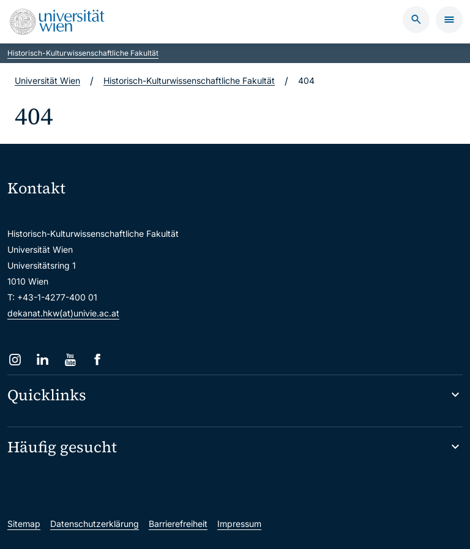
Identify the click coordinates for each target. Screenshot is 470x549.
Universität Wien (47, 80)
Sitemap (23, 523)
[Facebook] (97, 360)
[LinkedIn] (42, 360)
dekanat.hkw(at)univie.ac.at (63, 313)
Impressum (239, 523)
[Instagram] (15, 360)
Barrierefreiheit (178, 523)
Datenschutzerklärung (94, 523)
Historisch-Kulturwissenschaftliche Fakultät (83, 53)
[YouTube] (70, 360)
